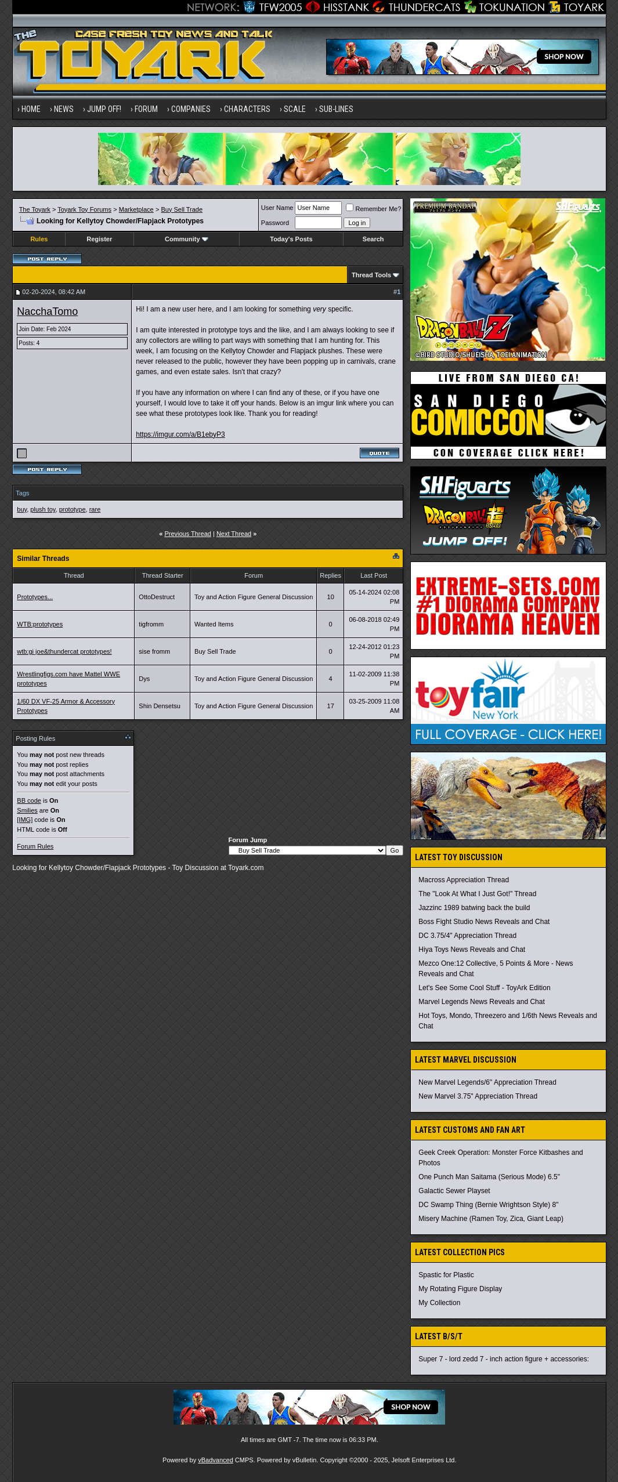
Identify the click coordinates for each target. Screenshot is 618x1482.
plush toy (42, 509)
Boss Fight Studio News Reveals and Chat (484, 922)
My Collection (439, 1303)
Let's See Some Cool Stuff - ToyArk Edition (484, 988)
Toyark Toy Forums (84, 209)
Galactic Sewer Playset (454, 1191)
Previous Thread (187, 533)
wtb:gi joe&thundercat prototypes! (64, 651)
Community (186, 238)
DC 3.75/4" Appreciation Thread (467, 936)
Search (373, 238)
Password (275, 222)
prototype (72, 509)
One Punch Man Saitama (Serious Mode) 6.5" (489, 1177)
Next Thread (233, 533)
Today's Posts (291, 238)
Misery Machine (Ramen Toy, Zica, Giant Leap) (490, 1219)
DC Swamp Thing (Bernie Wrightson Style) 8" (488, 1205)
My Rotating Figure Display (460, 1289)
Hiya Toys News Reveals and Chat (471, 949)
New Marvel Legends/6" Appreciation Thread (487, 1082)
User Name (277, 207)
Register (99, 238)
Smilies (27, 810)
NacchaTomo (47, 311)
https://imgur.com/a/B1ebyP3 (180, 434)
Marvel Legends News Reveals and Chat (481, 1002)
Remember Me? (373, 208)
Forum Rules (35, 846)
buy (22, 509)
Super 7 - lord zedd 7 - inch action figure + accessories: (503, 1359)
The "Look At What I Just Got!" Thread (477, 894)
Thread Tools (371, 274)
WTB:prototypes (40, 624)
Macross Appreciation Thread (463, 880)
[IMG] (24, 819)
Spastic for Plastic (446, 1275)
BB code (29, 800)
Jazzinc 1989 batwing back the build (474, 908)
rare (95, 509)
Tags (22, 493)
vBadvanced (215, 1459)
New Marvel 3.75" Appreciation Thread (477, 1096)
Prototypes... (35, 596)
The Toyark (34, 209)
